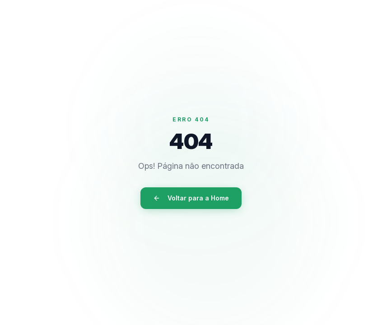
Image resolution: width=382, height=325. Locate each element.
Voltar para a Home (191, 198)
